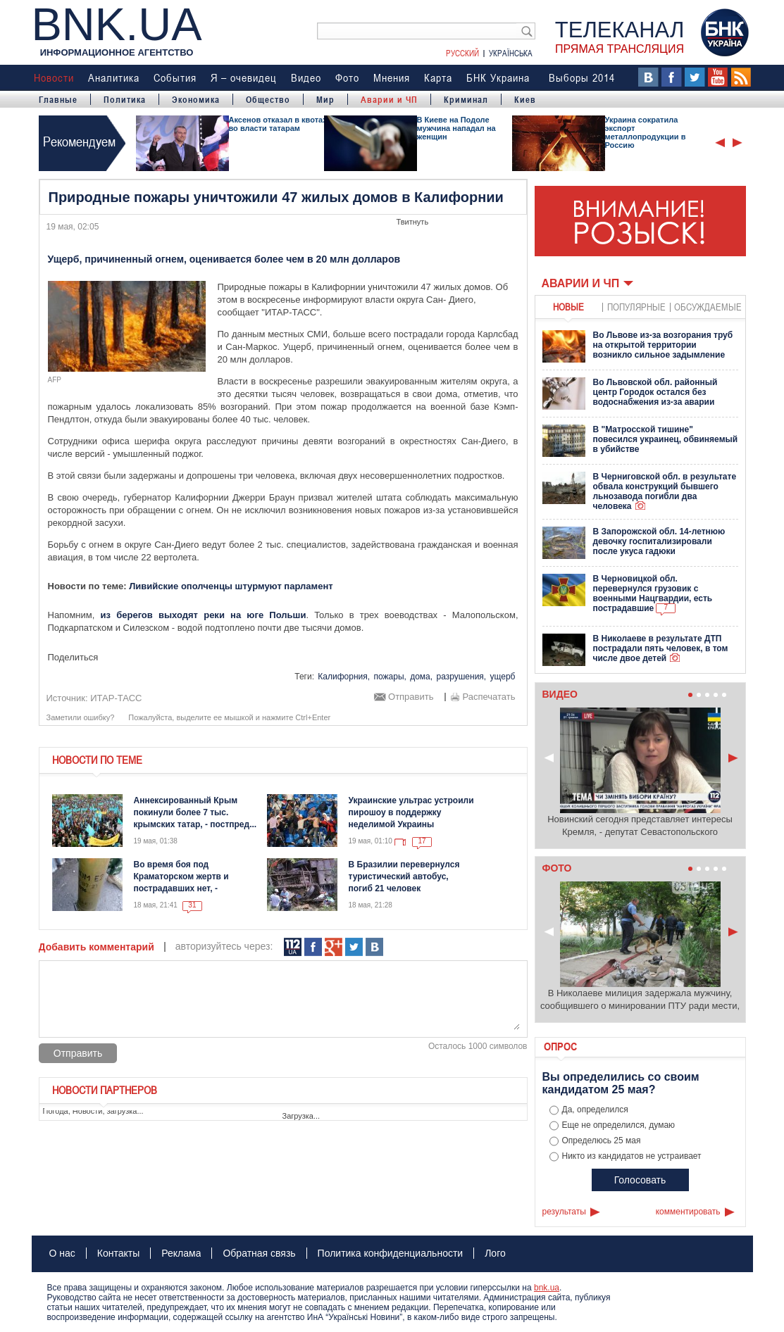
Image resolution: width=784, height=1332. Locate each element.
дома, (421, 676)
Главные (58, 99)
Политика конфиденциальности (390, 1253)
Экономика (196, 99)
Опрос (560, 1046)
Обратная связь (259, 1253)
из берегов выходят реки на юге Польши (203, 615)
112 (292, 947)
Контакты (118, 1253)
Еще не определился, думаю (619, 1125)
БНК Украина (498, 77)
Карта (438, 77)
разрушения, (461, 676)
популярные (636, 307)
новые (568, 307)
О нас (62, 1253)
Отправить (410, 697)
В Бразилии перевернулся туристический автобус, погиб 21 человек (404, 876)
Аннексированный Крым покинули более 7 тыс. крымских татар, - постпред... (195, 812)
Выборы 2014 (582, 77)
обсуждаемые (708, 307)
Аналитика (113, 77)
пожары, (389, 676)
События (175, 77)
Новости (54, 77)
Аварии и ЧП (389, 99)
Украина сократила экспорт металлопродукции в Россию (645, 132)
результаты (564, 1212)
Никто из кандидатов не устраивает (632, 1156)
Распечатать (488, 697)
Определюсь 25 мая (601, 1140)
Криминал (466, 99)
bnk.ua (546, 1288)
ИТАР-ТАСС (116, 698)
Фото (347, 77)
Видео (306, 77)
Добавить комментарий (96, 947)
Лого (495, 1253)
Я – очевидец (244, 77)
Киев (525, 99)
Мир (325, 99)
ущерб (503, 676)
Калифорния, (344, 676)
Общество (268, 99)
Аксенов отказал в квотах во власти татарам (278, 123)
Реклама (181, 1253)
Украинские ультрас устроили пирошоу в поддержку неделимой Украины (411, 812)
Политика (125, 99)
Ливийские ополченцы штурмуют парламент (230, 586)
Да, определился (595, 1109)
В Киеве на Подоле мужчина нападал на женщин (456, 128)
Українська (511, 52)
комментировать (688, 1212)
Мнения (391, 77)
